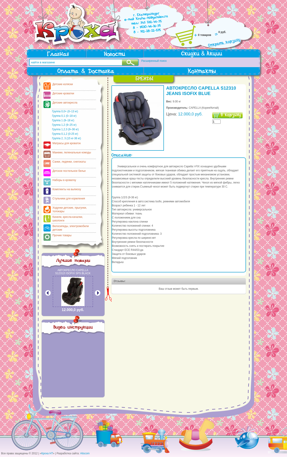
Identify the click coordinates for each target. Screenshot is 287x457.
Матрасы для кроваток (66, 143)
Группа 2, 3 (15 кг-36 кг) (66, 138)
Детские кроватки (63, 93)
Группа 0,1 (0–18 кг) (64, 115)
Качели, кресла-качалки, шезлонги (67, 218)
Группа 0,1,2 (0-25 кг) (65, 133)
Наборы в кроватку (64, 180)
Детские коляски (62, 84)
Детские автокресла (64, 102)
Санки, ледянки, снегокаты (69, 161)
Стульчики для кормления (68, 198)
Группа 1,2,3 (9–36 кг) (65, 129)
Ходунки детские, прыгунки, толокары (69, 209)
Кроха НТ (47, 453)
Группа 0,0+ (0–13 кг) (65, 111)
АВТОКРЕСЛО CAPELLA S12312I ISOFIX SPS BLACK (72, 272)
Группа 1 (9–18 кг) (63, 120)
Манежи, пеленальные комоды (71, 152)
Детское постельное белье (69, 170)
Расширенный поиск (154, 60)
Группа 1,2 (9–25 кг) (64, 124)
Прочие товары (62, 235)
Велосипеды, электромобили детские (70, 228)
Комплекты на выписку (66, 189)
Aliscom (85, 453)
